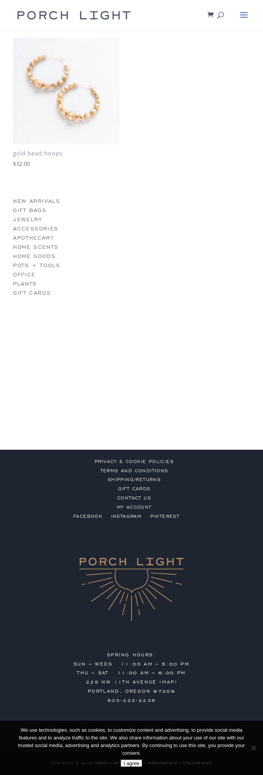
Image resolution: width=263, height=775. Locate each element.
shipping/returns (134, 479)
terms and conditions (134, 471)
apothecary (33, 238)
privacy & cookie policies (134, 461)
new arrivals (36, 201)
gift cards (32, 293)
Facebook (87, 516)
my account (134, 507)
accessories (36, 228)
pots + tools (36, 265)
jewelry (27, 219)
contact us (134, 498)
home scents (36, 247)
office (24, 274)
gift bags (29, 210)
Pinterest (165, 516)
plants (25, 284)
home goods (34, 256)
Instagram (126, 516)
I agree (131, 763)
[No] (253, 748)
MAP (168, 682)
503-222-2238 (131, 700)
